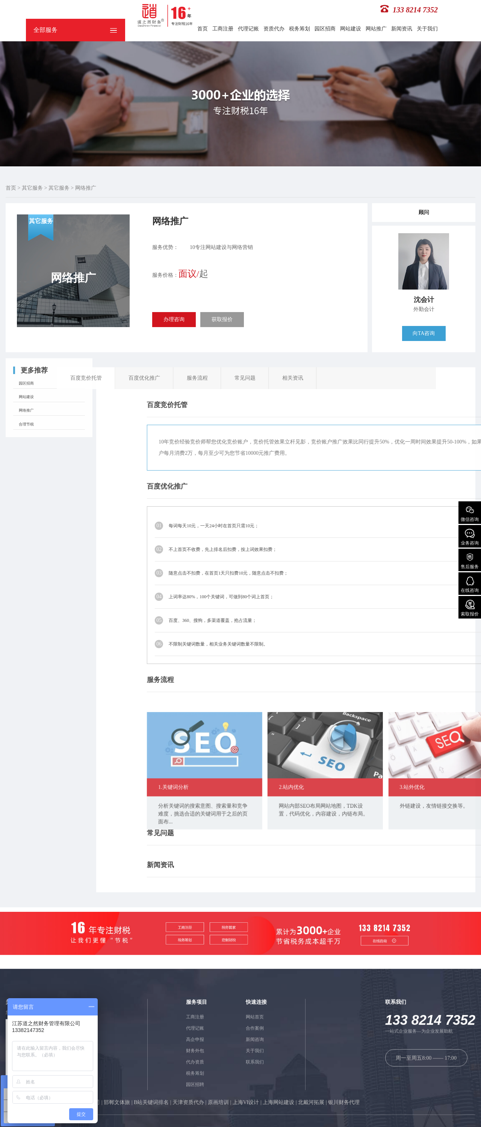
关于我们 (427, 29)
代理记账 (248, 29)
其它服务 (32, 188)
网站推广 (376, 29)
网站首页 (255, 1109)
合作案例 (255, 1120)
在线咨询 (469, 584)
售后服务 (469, 560)
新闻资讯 (401, 29)
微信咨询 (469, 513)
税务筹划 (299, 29)
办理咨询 (174, 319)
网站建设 (350, 29)
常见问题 (45, 378)
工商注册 (222, 29)
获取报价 (222, 319)
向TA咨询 (424, 333)
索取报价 (469, 608)
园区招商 (325, 29)
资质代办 (273, 29)
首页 (202, 29)
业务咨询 (469, 537)
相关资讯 (93, 378)
